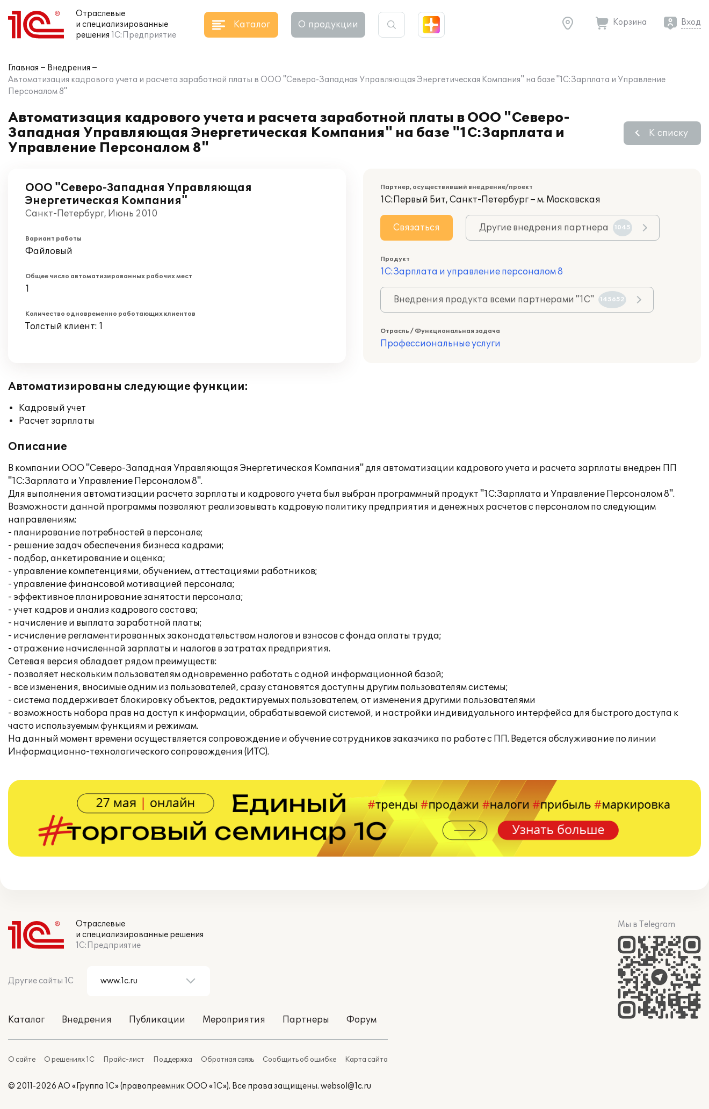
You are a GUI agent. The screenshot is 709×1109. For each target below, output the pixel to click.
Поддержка (172, 1059)
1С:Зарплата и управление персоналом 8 (471, 271)
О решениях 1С (69, 1059)
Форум (361, 1019)
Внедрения (68, 68)
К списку (668, 133)
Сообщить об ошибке (299, 1059)
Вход (691, 22)
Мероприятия (233, 1019)
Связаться (416, 227)
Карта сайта (366, 1059)
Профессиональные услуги (440, 343)
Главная (23, 68)
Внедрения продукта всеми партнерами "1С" (510, 299)
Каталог (26, 1019)
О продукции (328, 24)
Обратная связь (227, 1059)
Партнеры (306, 1019)
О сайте (21, 1059)
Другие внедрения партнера (555, 227)
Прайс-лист (123, 1059)
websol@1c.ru (346, 1086)
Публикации (157, 1019)
